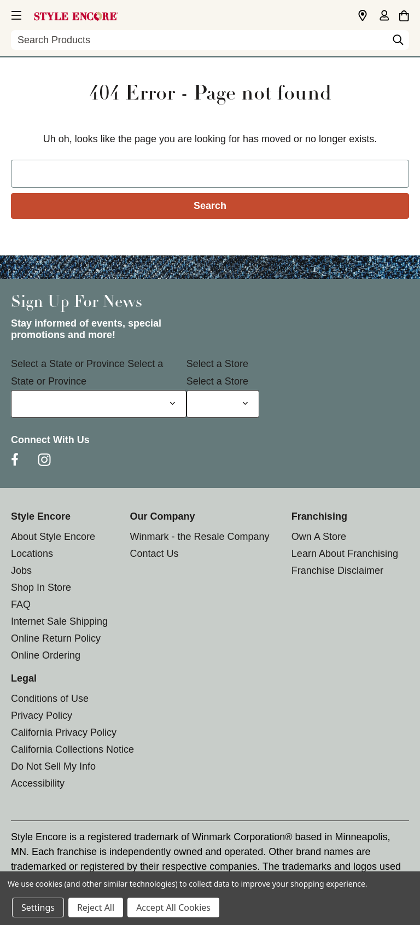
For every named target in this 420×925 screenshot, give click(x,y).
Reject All (95, 907)
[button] (15, 13)
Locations (32, 553)
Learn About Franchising (344, 553)
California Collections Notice (72, 749)
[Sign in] (383, 16)
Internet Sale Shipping (59, 621)
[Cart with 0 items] (404, 14)
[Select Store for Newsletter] (222, 404)
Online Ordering (45, 655)
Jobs (21, 570)
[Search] (398, 42)
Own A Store (318, 536)
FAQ (21, 604)
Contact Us (154, 553)
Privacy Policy (41, 715)
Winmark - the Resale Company (199, 536)
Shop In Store (41, 587)
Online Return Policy (56, 638)
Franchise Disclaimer (337, 570)
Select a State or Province (68, 363)
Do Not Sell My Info (53, 766)
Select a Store (217, 363)
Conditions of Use (50, 698)
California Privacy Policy (63, 732)
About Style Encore (53, 536)
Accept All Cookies (173, 907)
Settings (38, 907)
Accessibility (38, 783)
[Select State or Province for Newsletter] (98, 404)
